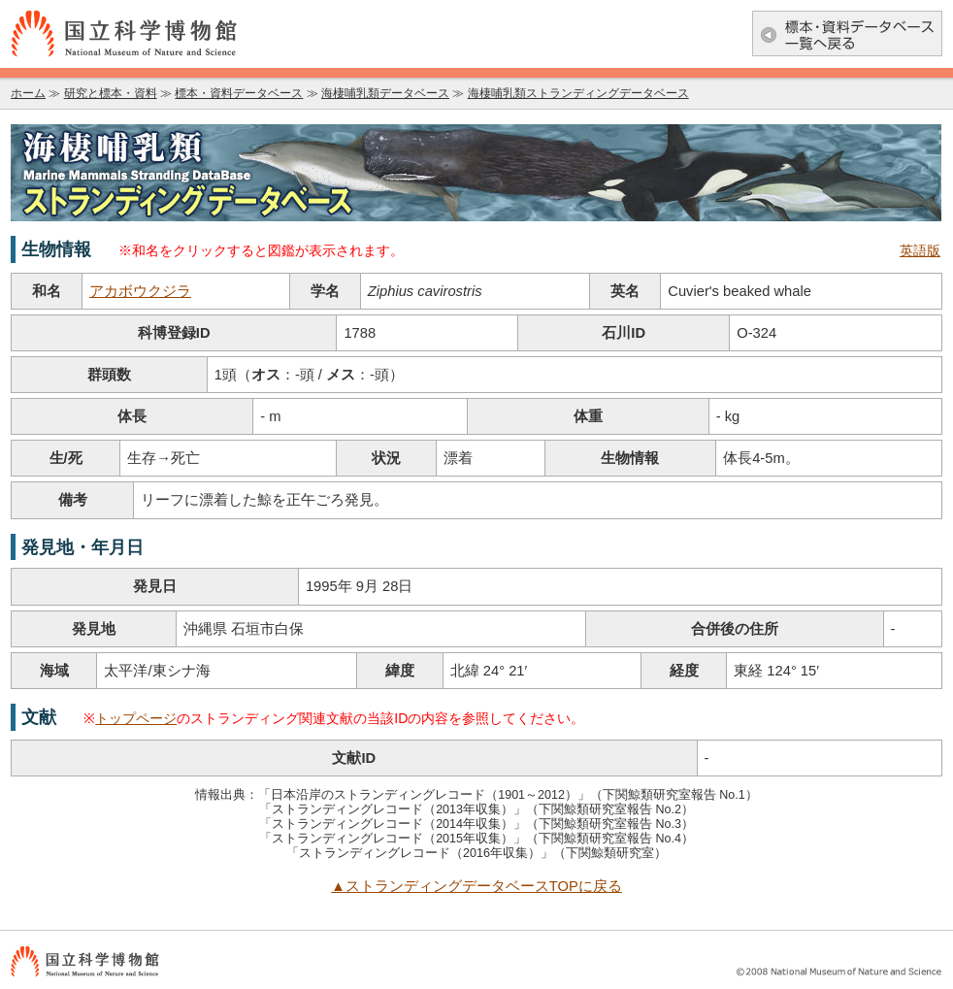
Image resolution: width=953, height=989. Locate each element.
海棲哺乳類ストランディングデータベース (578, 93)
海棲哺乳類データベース (385, 93)
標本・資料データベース (239, 93)
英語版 (920, 251)
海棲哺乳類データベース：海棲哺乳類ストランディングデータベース (476, 172)
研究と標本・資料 (110, 93)
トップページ (136, 718)
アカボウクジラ (140, 291)
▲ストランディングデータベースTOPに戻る (476, 886)
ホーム (28, 93)
